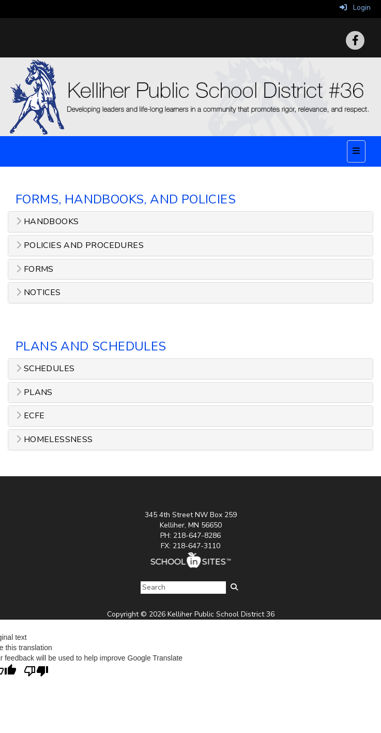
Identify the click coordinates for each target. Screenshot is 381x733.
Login (355, 7)
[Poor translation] (36, 671)
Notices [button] (38, 293)
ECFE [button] (30, 416)
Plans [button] (34, 393)
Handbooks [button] (47, 222)
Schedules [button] (45, 369)
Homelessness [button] (54, 440)
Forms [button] (35, 269)
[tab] (190, 222)
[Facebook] (355, 40)
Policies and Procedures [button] (80, 246)
